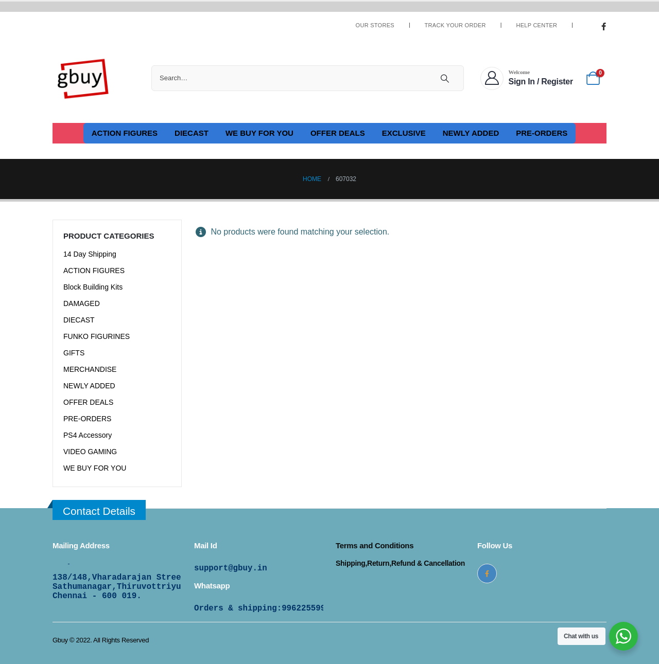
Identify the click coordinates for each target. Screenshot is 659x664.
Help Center (536, 25)
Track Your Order (455, 25)
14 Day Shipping (89, 254)
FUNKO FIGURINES (96, 336)
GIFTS (73, 353)
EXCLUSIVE (404, 133)
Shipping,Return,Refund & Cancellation (400, 563)
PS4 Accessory (87, 435)
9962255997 (306, 608)
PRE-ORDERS (541, 133)
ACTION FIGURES (125, 133)
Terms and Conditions (374, 545)
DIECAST (192, 133)
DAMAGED (81, 303)
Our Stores (375, 25)
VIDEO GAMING (90, 451)
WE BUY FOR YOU (259, 133)
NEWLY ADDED (471, 133)
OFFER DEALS (337, 133)
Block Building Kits (93, 287)
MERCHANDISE (89, 369)
